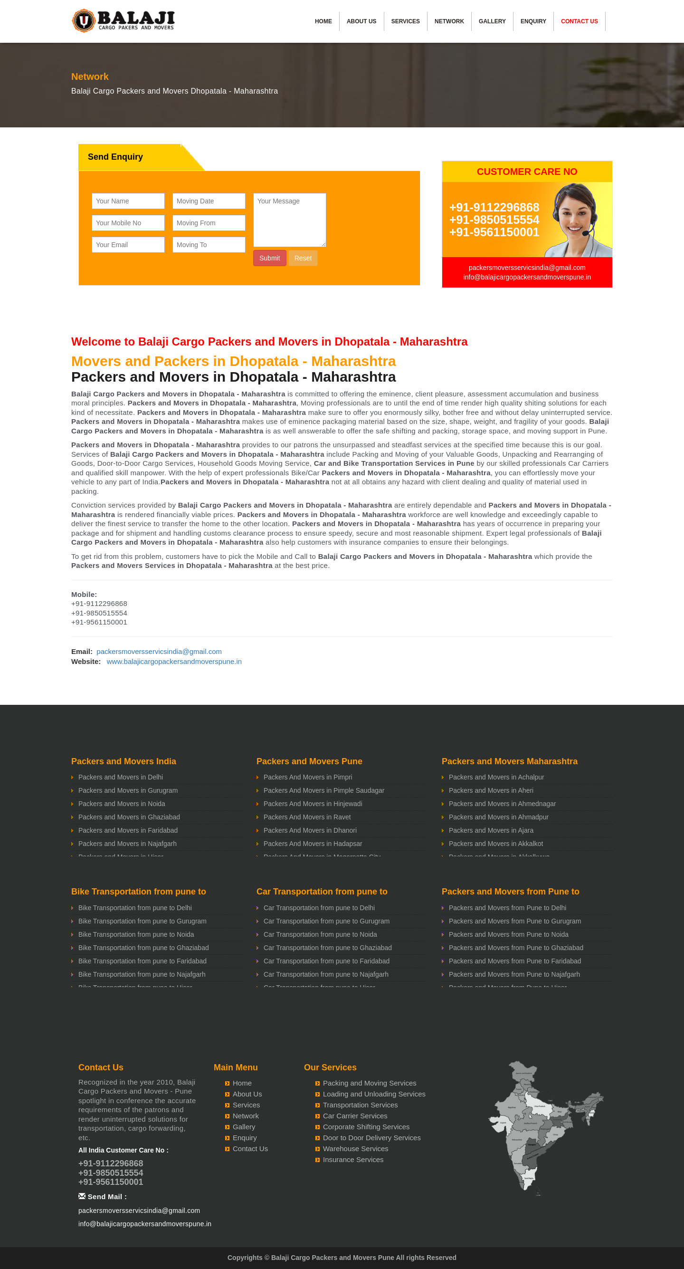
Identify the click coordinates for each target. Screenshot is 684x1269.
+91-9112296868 (494, 207)
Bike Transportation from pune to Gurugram (142, 921)
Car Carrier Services (355, 1116)
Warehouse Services (356, 1148)
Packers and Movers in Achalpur (496, 777)
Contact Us (579, 21)
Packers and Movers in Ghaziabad (129, 817)
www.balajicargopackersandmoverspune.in (174, 661)
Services (405, 21)
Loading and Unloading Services (374, 1094)
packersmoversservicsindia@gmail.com (527, 267)
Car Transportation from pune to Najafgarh (326, 974)
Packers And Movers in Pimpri (308, 777)
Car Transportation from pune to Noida (320, 934)
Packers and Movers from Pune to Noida (509, 934)
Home (323, 21)
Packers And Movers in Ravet (307, 817)
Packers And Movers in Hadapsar (313, 843)
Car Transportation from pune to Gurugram (327, 921)
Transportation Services (360, 1105)
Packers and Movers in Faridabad (128, 830)
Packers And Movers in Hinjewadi (313, 804)
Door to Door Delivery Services (372, 1138)
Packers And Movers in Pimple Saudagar (324, 790)
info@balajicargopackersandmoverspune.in (527, 277)
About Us (362, 21)
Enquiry (533, 21)
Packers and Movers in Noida (121, 804)
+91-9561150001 (494, 232)
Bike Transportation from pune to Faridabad (142, 961)
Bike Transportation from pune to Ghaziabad (143, 948)
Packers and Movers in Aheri (491, 790)
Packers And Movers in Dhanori (310, 830)
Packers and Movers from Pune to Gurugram (515, 921)
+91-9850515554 (494, 219)
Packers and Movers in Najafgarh (127, 843)
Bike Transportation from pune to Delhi (135, 908)
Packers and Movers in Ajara (491, 830)
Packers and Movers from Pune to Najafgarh (514, 974)
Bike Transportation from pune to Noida (136, 934)
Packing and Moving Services (370, 1083)
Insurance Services (353, 1159)
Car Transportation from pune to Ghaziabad (328, 948)
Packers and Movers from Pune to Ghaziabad (516, 948)
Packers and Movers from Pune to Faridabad (515, 961)
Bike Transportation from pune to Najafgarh (142, 974)
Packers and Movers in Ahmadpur (499, 817)
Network (449, 21)
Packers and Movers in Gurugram (128, 790)
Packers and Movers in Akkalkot (496, 843)
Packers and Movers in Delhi (120, 777)
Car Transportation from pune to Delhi (319, 908)
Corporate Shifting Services (366, 1127)
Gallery (492, 21)
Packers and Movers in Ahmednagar (502, 804)
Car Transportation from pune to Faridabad (327, 961)
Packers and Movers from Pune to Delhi (507, 908)
